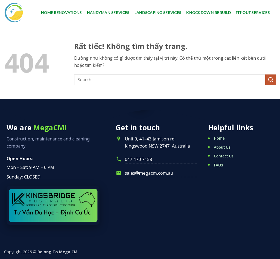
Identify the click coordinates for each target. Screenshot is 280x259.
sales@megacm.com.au (149, 173)
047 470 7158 (138, 159)
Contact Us (224, 156)
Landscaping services (158, 12)
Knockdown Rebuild (208, 12)
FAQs (218, 165)
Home (219, 138)
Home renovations (61, 12)
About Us (222, 147)
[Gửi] (270, 79)
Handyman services (108, 12)
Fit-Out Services (253, 12)
